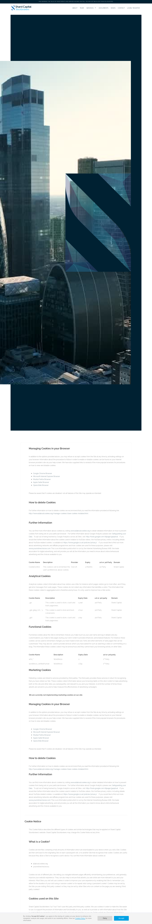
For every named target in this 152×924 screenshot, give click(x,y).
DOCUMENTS (103, 8)
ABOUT (74, 8)
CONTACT (121, 8)
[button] (91, 8)
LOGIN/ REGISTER (133, 8)
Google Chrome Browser (42, 473)
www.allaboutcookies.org (80, 531)
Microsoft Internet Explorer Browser (46, 476)
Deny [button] (105, 918)
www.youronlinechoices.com (40, 548)
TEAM (82, 8)
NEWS (113, 8)
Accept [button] (121, 918)
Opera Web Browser (40, 485)
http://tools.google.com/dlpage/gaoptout (102, 537)
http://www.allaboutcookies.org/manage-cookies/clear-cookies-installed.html (58, 513)
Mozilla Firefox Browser (42, 479)
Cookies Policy (80, 918)
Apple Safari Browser (41, 482)
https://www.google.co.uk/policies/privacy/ (80, 543)
